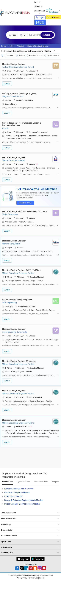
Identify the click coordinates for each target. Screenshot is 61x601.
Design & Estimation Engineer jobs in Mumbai (23, 500)
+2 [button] (37, 164)
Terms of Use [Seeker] (36, 578)
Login (40, 17)
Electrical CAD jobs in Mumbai (17, 492)
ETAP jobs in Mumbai (13, 496)
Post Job (53, 17)
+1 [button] (37, 71)
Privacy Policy (22, 578)
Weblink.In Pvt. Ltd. (32, 575)
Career (38, 6)
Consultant (39, 11)
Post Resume (40, 23)
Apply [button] (7, 83)
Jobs (37, 2)
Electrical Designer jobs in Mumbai (19, 489)
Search (47, 34)
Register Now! (25, 203)
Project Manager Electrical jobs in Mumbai (22, 504)
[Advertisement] (25, 458)
